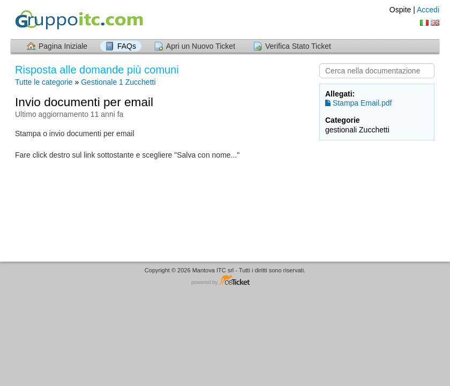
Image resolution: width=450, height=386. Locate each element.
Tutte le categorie (44, 82)
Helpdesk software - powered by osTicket (225, 280)
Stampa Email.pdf (358, 103)
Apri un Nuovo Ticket (200, 46)
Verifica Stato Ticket (298, 46)
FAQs (126, 46)
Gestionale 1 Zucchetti (118, 82)
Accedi (428, 9)
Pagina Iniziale (63, 46)
